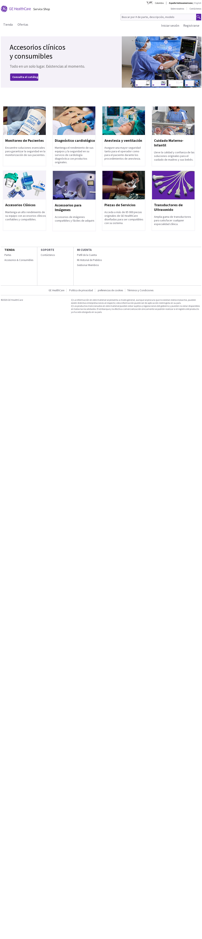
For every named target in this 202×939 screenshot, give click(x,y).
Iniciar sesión (170, 25)
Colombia (159, 3)
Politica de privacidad (81, 290)
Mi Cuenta (84, 250)
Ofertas (23, 24)
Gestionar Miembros (88, 265)
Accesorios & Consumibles (18, 260)
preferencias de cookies (110, 290)
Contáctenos (195, 8)
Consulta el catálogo (26, 77)
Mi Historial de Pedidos (89, 260)
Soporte (47, 250)
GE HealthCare (56, 290)
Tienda (8, 24)
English (197, 3)
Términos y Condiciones (140, 290)
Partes (7, 255)
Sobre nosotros (177, 8)
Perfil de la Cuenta (87, 255)
